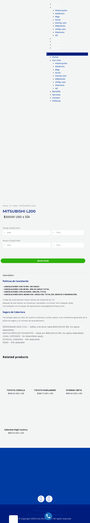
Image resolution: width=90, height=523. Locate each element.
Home (55, 4)
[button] (67, 54)
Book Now (43, 260)
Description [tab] (8, 275)
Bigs (57, 16)
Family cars (60, 23)
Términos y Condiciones (45, 511)
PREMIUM (60, 26)
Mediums (59, 13)
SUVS (58, 20)
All (56, 35)
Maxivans (59, 32)
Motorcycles (61, 10)
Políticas (56, 48)
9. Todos (14, 206)
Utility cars (60, 29)
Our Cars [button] (56, 7)
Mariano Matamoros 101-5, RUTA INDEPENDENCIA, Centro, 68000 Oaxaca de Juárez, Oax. (45, 488)
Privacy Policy (45, 507)
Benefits (56, 38)
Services (56, 41)
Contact (56, 45)
